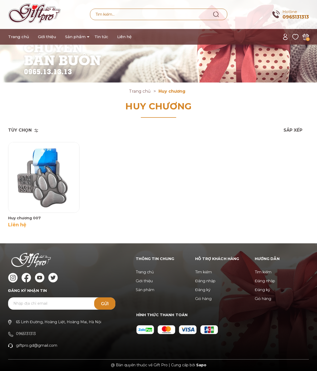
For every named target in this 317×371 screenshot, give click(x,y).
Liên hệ (124, 36)
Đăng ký (203, 289)
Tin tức (101, 36)
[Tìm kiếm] (216, 14)
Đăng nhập (205, 281)
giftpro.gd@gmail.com (36, 345)
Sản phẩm (75, 36)
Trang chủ (18, 36)
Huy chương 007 (24, 218)
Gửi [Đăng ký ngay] (105, 303)
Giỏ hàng (203, 298)
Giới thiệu (47, 36)
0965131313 (295, 17)
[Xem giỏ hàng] (305, 36)
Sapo (201, 365)
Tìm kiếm (203, 272)
